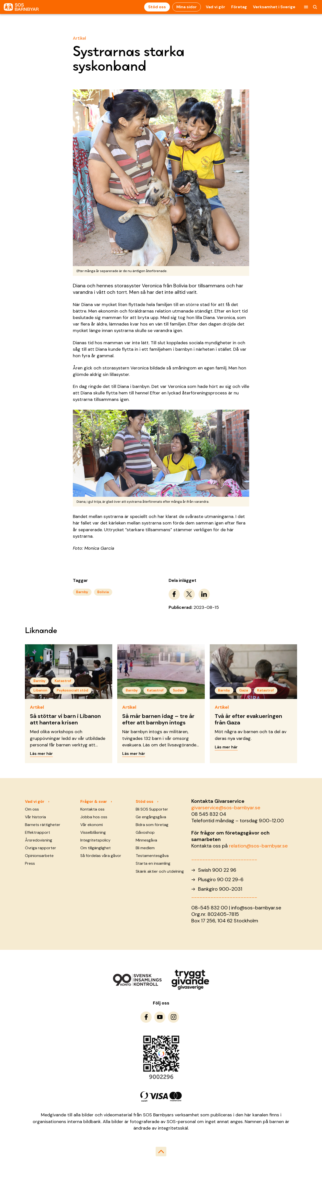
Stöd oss (157, 6)
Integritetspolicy (95, 840)
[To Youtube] (159, 1017)
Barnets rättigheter (42, 824)
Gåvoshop (145, 832)
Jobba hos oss (93, 817)
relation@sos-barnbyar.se (258, 846)
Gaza (243, 690)
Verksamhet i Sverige (274, 6)
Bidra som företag (152, 824)
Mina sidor (186, 6)
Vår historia (35, 817)
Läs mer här (41, 753)
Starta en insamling (153, 863)
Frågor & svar (93, 801)
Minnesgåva (146, 840)
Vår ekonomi (91, 824)
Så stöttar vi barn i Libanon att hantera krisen (65, 719)
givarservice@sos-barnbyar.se (225, 807)
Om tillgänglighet (95, 847)
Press (30, 863)
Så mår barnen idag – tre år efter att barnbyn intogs (158, 719)
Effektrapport (37, 832)
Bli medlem (145, 847)
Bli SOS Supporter (152, 809)
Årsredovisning (38, 840)
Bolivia (103, 592)
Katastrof (63, 680)
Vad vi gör (215, 6)
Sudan (178, 690)
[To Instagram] (173, 1017)
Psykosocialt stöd (72, 690)
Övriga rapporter (40, 847)
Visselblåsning (93, 832)
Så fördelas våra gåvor (100, 855)
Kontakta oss (92, 809)
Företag (239, 6)
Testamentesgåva (152, 855)
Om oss (32, 809)
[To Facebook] (146, 1017)
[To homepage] (21, 7)
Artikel (79, 38)
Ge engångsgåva (151, 817)
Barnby (82, 592)
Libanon (40, 690)
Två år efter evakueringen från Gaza (248, 719)
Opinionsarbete (39, 855)
